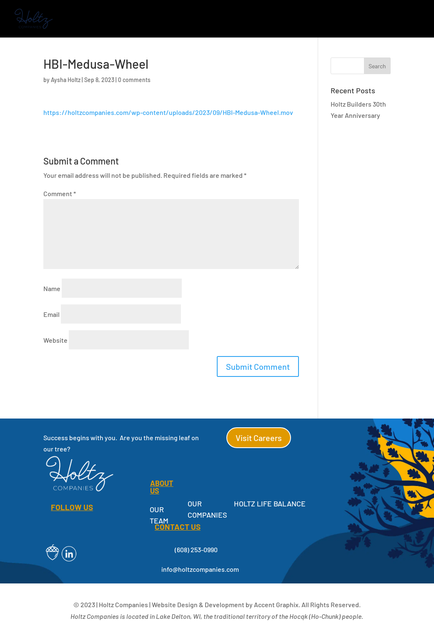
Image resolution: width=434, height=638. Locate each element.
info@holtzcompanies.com (200, 569)
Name (51, 288)
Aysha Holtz (65, 79)
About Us (167, 19)
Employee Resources (301, 19)
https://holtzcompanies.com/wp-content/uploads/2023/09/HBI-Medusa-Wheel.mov (168, 112)
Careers (362, 19)
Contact (404, 19)
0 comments (134, 79)
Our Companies (105, 19)
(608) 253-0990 (196, 549)
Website (55, 340)
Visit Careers (259, 438)
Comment (59, 193)
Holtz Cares (224, 19)
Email (51, 314)
